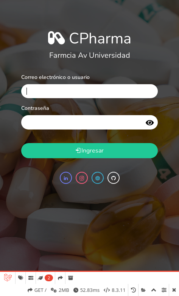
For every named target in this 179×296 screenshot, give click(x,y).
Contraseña (35, 108)
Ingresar (89, 150)
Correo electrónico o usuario (55, 77)
